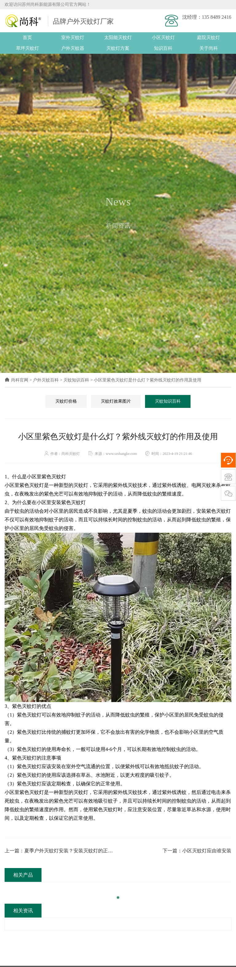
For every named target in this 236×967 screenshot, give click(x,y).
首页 (27, 37)
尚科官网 (16, 380)
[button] (118, 897)
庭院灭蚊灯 (208, 37)
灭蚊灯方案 (117, 48)
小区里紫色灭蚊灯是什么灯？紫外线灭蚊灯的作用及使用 (147, 380)
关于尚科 (208, 48)
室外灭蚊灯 (72, 37)
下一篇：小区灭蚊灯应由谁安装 (197, 850)
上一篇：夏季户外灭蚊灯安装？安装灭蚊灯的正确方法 (59, 851)
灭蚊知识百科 (76, 380)
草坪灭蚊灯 (27, 48)
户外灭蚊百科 (46, 380)
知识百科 (163, 48)
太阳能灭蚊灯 (118, 37)
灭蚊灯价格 (66, 401)
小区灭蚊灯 (163, 37)
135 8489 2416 (216, 17)
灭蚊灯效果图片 (116, 401)
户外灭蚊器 (72, 48)
